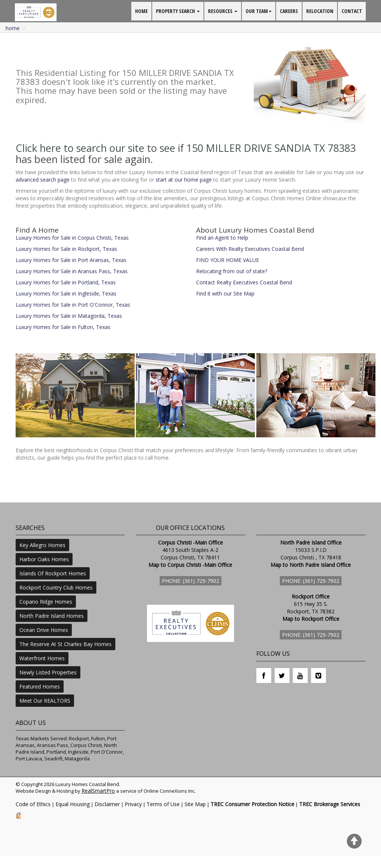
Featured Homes (39, 686)
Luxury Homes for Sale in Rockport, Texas (66, 248)
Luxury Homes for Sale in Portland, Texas (66, 282)
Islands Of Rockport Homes (52, 573)
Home (13, 28)
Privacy (133, 804)
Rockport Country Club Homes (56, 587)
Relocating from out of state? (231, 271)
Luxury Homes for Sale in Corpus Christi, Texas (72, 237)
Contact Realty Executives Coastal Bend (244, 282)
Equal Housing (72, 804)
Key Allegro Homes (42, 545)
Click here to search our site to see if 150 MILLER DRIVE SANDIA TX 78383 (186, 148)
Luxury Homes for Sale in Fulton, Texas (63, 326)
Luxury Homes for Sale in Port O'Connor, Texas (73, 304)
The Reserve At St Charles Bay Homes (65, 644)
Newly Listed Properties (48, 672)
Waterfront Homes (42, 658)
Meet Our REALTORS (44, 700)
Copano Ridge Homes (45, 601)
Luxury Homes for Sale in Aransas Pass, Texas (72, 271)
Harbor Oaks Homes (44, 559)
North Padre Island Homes (51, 615)
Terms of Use (163, 804)
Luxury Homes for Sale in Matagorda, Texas (69, 315)
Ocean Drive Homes (43, 629)
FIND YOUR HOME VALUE (227, 259)
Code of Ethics (33, 804)
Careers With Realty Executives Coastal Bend (250, 248)
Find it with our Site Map (225, 293)
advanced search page (43, 179)
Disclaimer (107, 804)
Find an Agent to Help (222, 237)
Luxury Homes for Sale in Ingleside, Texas (66, 293)
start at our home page (184, 179)
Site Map (195, 804)
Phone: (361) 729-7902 (190, 580)
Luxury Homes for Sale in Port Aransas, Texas (71, 259)
